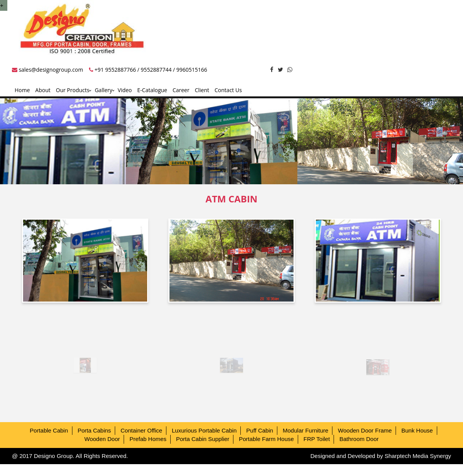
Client (202, 90)
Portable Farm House (266, 439)
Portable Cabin (49, 430)
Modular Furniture (305, 430)
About (42, 90)
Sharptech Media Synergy (417, 456)
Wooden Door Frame (365, 430)
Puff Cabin (259, 430)
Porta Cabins (94, 430)
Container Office (141, 430)
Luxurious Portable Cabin (204, 430)
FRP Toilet (317, 439)
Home (22, 90)
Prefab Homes (147, 439)
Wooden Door (102, 439)
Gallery (103, 90)
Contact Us (228, 90)
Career (181, 90)
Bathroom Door (359, 439)
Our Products (72, 90)
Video (125, 90)
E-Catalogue (152, 90)
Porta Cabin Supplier (202, 439)
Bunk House (417, 430)
